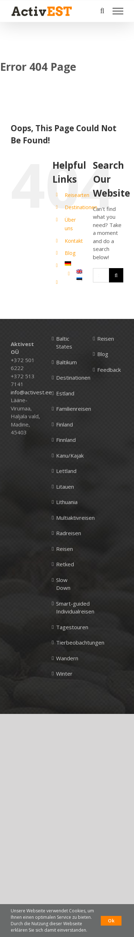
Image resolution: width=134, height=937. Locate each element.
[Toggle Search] (102, 10)
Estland (65, 393)
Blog (70, 253)
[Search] (116, 275)
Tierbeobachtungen (80, 642)
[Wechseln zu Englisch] (79, 271)
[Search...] (101, 275)
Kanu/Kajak (70, 455)
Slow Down (63, 584)
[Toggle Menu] (118, 11)
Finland (64, 424)
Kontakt (74, 240)
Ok (111, 920)
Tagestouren (72, 627)
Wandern (67, 658)
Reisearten (77, 195)
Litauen (65, 486)
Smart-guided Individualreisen (75, 607)
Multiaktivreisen (75, 517)
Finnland (66, 439)
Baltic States (64, 342)
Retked (65, 564)
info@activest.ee (31, 392)
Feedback (108, 369)
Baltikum (66, 362)
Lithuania (67, 502)
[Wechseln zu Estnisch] (79, 279)
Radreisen (68, 533)
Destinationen (81, 207)
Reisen (64, 548)
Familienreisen (73, 408)
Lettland (66, 470)
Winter (64, 673)
